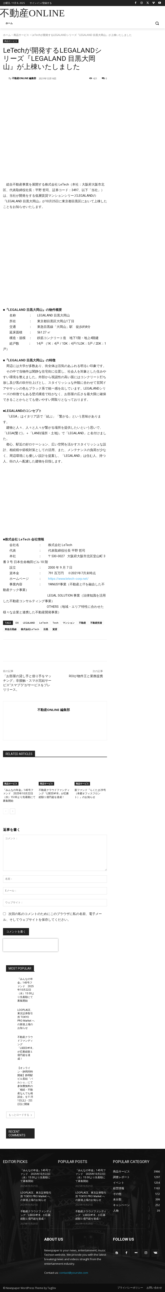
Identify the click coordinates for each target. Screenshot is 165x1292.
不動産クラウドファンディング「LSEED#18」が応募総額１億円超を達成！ (54, 794)
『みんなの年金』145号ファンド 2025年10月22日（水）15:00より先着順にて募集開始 (25, 989)
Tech (55, 622)
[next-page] (12, 811)
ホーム (7, 35)
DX (17, 622)
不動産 (82, 622)
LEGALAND (29, 622)
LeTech (43, 622)
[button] (157, 23)
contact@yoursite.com (73, 1273)
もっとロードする (20, 1115)
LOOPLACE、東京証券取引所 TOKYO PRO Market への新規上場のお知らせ (35, 1196)
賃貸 (54, 629)
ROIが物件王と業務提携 (86, 676)
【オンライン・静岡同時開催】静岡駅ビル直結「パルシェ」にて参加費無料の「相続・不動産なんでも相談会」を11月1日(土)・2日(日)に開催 (25, 1086)
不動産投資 (96, 622)
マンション (69, 622)
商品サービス (21, 35)
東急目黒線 (11, 629)
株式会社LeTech (30, 629)
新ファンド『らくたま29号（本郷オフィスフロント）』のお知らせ (90, 794)
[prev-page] (5, 811)
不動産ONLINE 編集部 (24, 78)
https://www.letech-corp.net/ (68, 579)
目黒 (45, 629)
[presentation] (30, 945)
